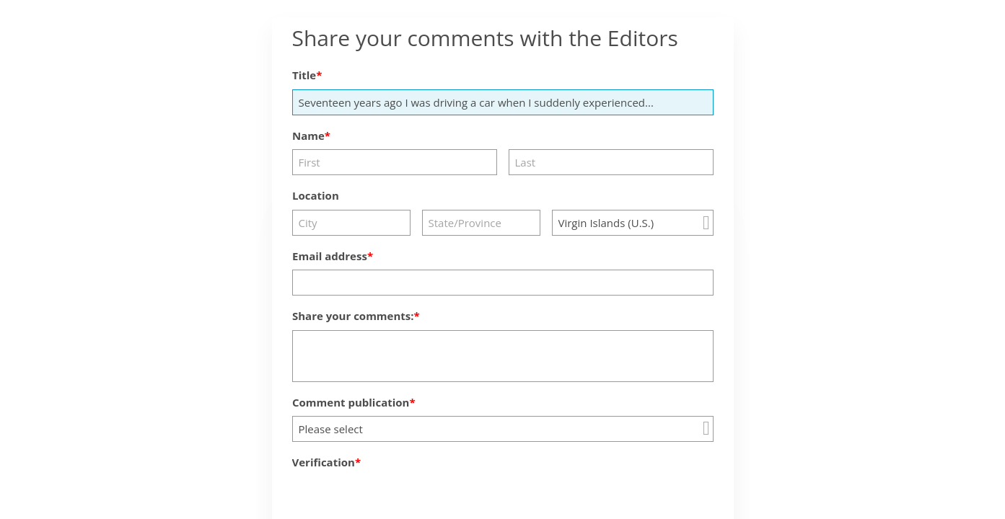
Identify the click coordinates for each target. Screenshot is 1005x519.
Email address (329, 256)
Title (304, 75)
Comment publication (350, 402)
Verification (323, 462)
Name (308, 135)
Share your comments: (353, 316)
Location (315, 195)
